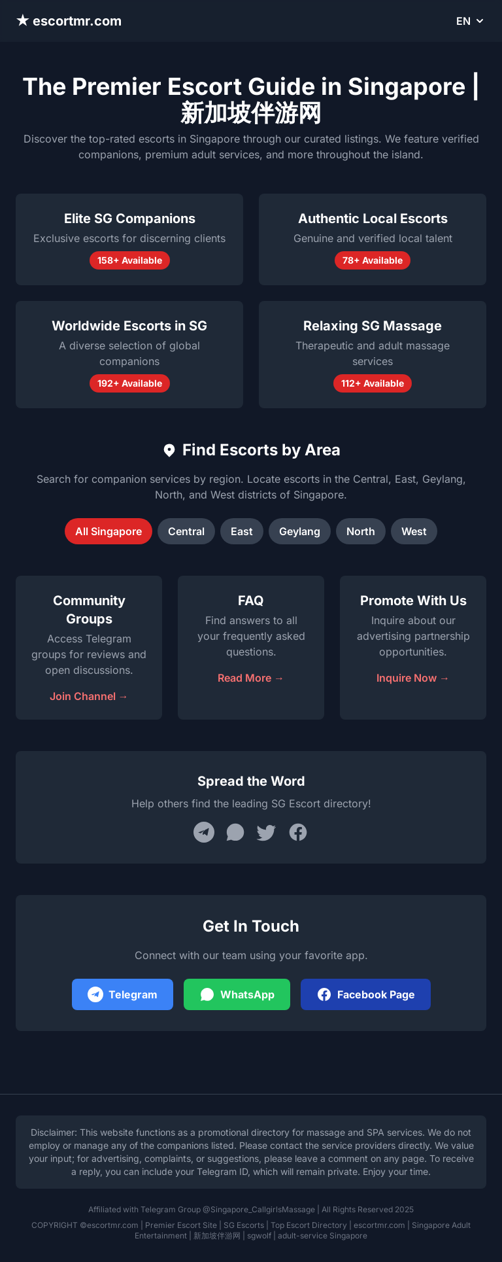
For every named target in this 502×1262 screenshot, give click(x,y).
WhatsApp (237, 994)
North (360, 531)
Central (186, 531)
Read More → (251, 677)
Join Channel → (89, 696)
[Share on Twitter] (266, 832)
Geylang (299, 531)
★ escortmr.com (69, 21)
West (414, 531)
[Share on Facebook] (298, 832)
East (242, 531)
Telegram (123, 994)
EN (471, 20)
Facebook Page (365, 994)
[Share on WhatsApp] (235, 832)
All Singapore (108, 531)
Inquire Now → (413, 677)
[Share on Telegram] (203, 832)
